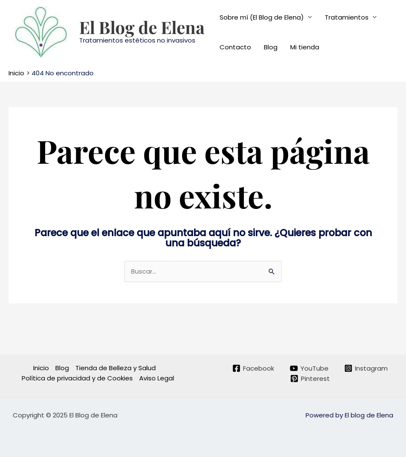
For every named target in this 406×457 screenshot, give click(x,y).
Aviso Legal (156, 378)
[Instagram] (366, 368)
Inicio (41, 367)
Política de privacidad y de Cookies (77, 378)
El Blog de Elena (142, 27)
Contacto (235, 47)
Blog (270, 47)
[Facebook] (253, 368)
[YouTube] (309, 368)
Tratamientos (347, 17)
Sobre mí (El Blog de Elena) (262, 17)
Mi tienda (304, 47)
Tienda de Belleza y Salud (115, 367)
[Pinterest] (310, 378)
